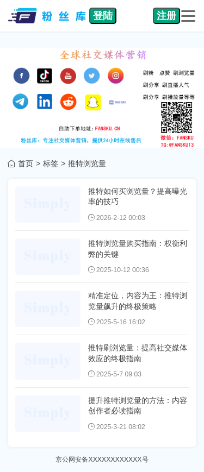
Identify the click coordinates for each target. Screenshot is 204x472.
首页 (25, 163)
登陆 (103, 15)
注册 (166, 15)
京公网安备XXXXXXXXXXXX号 (101, 459)
